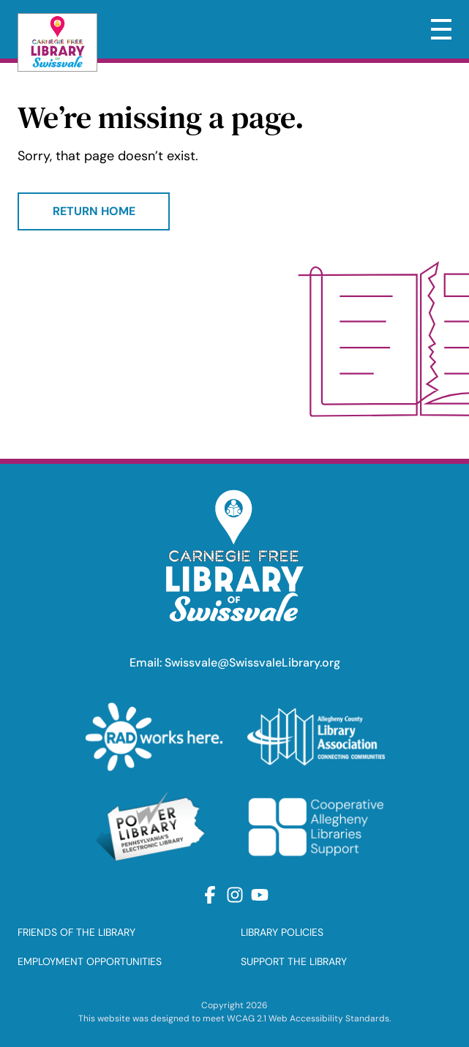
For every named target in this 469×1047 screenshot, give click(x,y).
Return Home (94, 211)
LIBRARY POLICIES (282, 932)
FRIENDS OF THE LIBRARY (76, 932)
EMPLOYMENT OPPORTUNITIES (90, 961)
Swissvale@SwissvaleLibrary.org (252, 662)
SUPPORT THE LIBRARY (294, 961)
